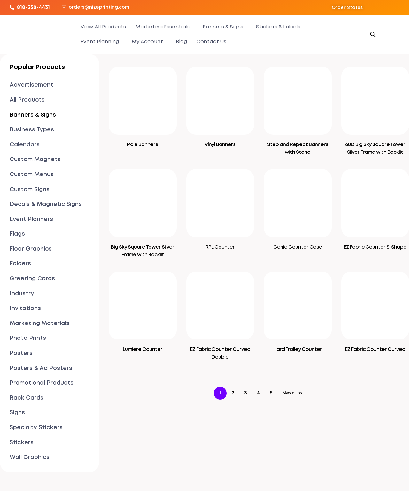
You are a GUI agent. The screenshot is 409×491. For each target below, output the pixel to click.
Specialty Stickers (36, 427)
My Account (147, 41)
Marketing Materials (39, 323)
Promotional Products (41, 383)
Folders (20, 263)
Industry (22, 293)
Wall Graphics (30, 457)
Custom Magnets (35, 159)
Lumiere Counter (142, 349)
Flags (17, 234)
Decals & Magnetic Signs (46, 204)
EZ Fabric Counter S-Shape (375, 247)
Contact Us (211, 41)
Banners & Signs (223, 27)
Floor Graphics (31, 249)
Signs (17, 412)
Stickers (22, 442)
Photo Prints (28, 338)
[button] (347, 7)
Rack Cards (26, 398)
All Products (27, 100)
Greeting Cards (32, 278)
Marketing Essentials (162, 27)
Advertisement (31, 85)
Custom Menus (32, 174)
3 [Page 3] (245, 393)
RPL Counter (220, 247)
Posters (21, 353)
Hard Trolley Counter (297, 349)
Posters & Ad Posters (41, 368)
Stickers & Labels (278, 27)
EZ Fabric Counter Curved (375, 349)
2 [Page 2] (232, 393)
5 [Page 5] (271, 393)
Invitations (25, 308)
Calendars (25, 144)
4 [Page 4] (258, 393)
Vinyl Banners (219, 144)
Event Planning (100, 41)
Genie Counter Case (297, 247)
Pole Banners (142, 144)
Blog (181, 41)
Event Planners (31, 219)
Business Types (32, 129)
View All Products (103, 27)
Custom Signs (30, 189)
